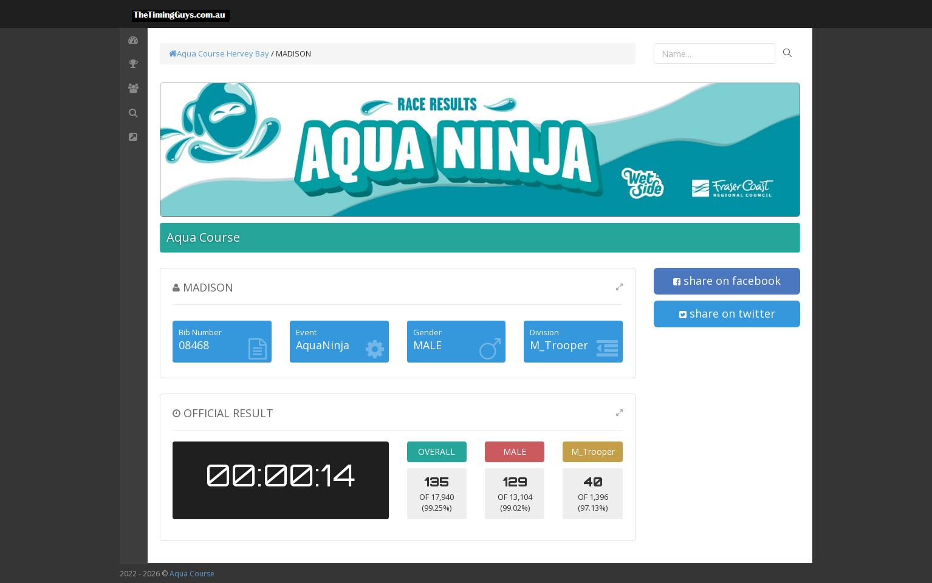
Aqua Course (197, 53)
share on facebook (727, 280)
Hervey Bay (248, 53)
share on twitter (727, 313)
